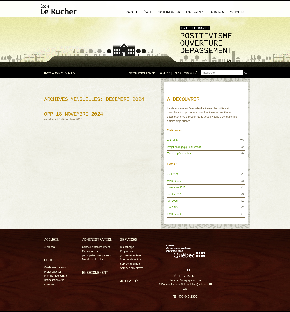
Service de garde (130, 263)
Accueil (131, 12)
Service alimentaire (131, 259)
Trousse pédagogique (179, 153)
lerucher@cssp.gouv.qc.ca (185, 280)
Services (217, 12)
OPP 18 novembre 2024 (73, 114)
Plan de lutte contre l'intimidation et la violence (55, 280)
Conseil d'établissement (96, 247)
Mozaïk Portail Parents (142, 73)
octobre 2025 (174, 194)
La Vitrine (164, 73)
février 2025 (174, 213)
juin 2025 (172, 200)
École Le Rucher (54, 72)
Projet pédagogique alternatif (184, 147)
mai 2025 (172, 207)
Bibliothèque (127, 247)
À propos (49, 247)
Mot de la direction (93, 259)
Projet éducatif (52, 271)
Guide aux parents (55, 267)
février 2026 (174, 181)
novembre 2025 (176, 187)
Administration (169, 12)
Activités (237, 12)
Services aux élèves (132, 268)
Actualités (172, 140)
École (148, 12)
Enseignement (195, 12)
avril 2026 (172, 174)
